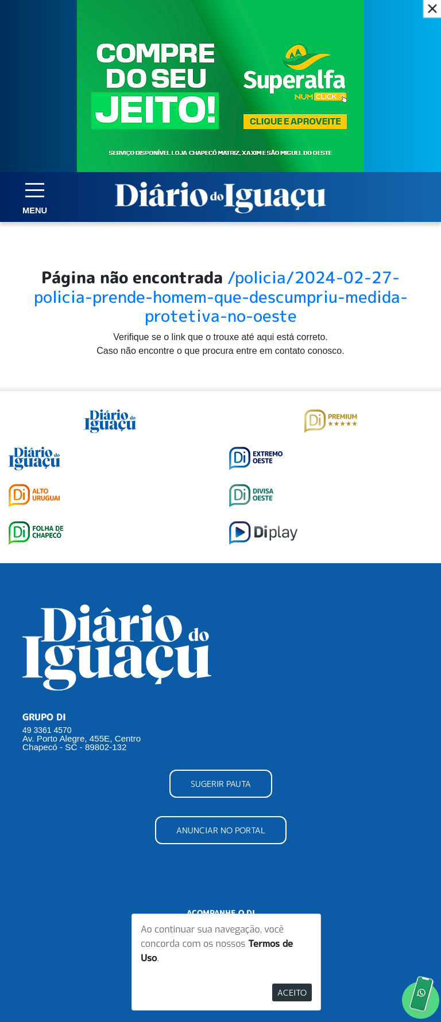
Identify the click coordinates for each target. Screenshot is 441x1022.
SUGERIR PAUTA (221, 783)
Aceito (292, 992)
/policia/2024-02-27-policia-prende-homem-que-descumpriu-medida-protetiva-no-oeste (221, 296)
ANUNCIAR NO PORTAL (220, 830)
